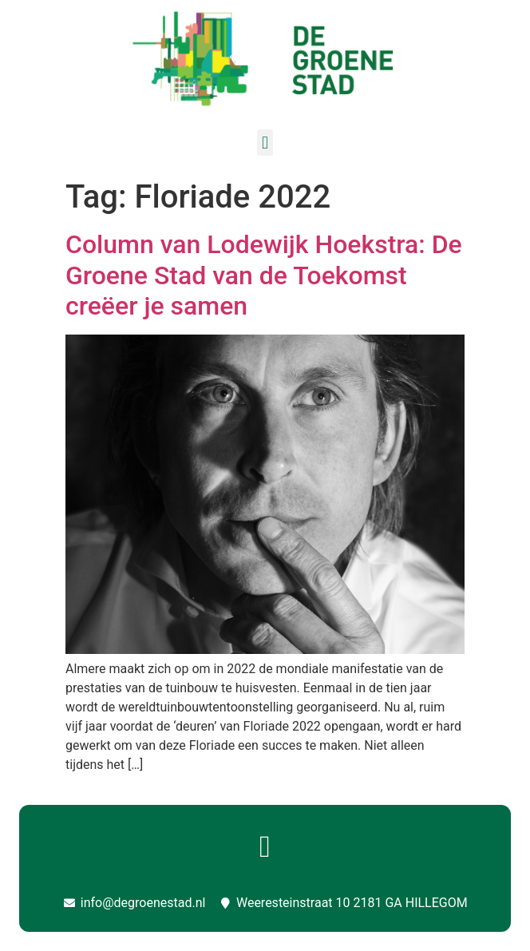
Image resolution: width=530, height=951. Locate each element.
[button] (264, 142)
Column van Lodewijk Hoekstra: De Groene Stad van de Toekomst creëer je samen (263, 275)
